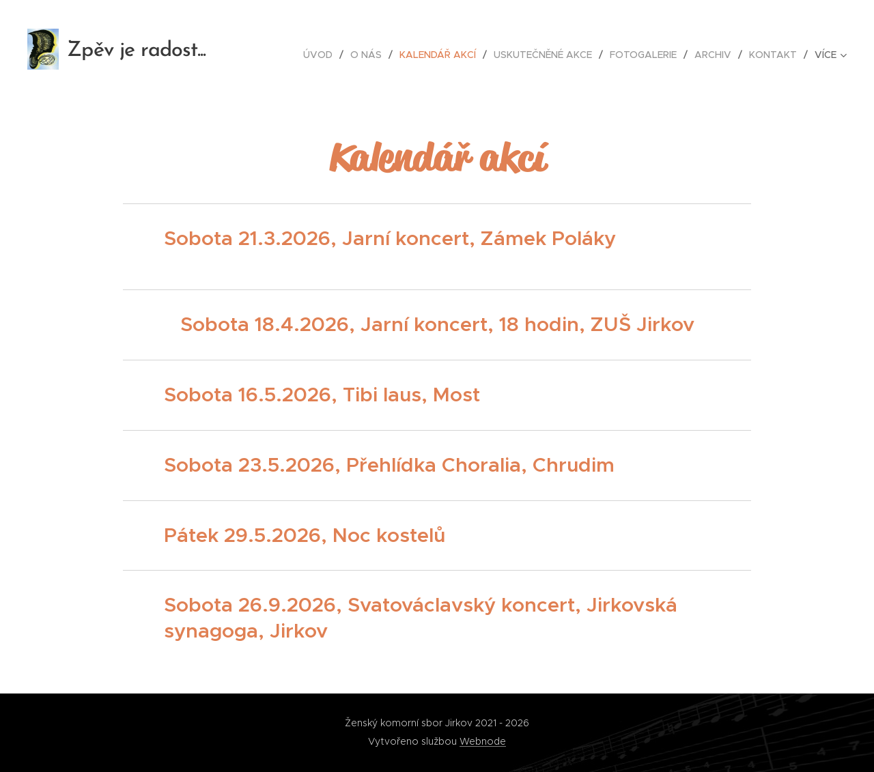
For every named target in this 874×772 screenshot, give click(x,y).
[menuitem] (321, 55)
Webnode (483, 741)
